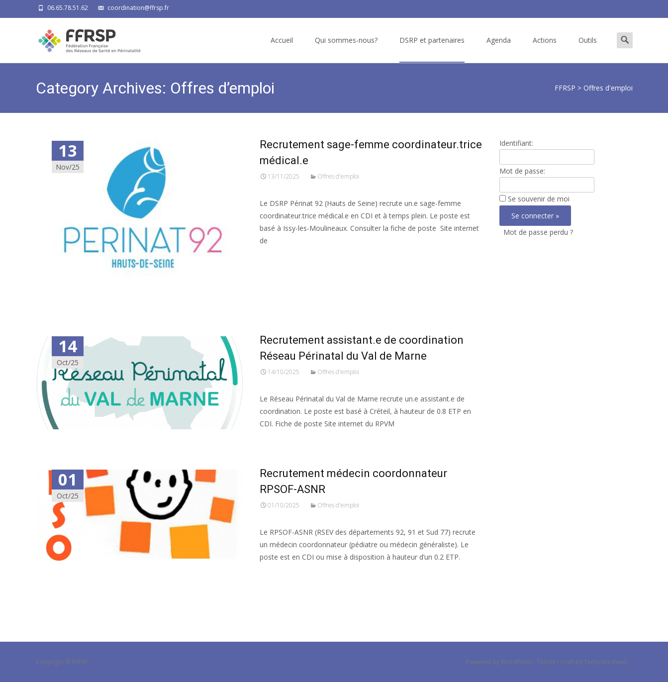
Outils (587, 49)
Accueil (282, 49)
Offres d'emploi (338, 176)
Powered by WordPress (500, 662)
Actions (545, 49)
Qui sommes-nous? (346, 49)
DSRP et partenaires (432, 49)
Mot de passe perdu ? (538, 232)
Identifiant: (516, 143)
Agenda (498, 49)
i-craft (566, 662)
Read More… (282, 259)
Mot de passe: (522, 171)
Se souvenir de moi (539, 198)
